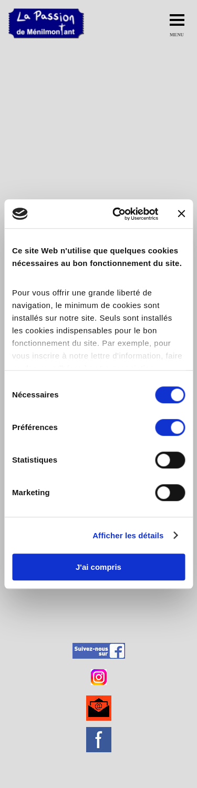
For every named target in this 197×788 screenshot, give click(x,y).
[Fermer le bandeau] (181, 214)
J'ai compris (98, 566)
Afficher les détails (127, 535)
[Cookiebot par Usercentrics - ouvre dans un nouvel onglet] (117, 214)
